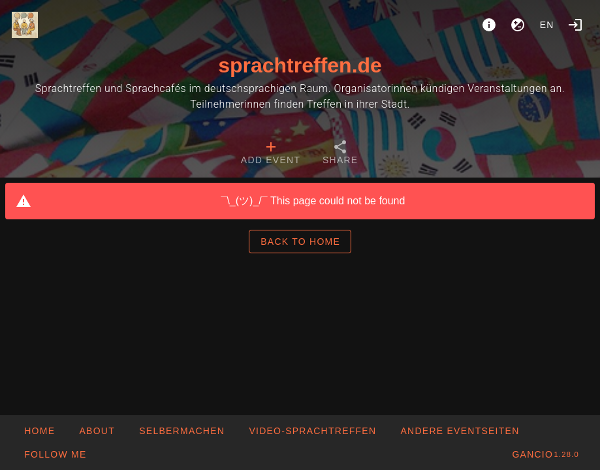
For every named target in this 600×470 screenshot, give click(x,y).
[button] (459, 431)
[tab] (270, 154)
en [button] (547, 25)
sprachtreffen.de (300, 65)
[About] (489, 24)
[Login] (575, 24)
